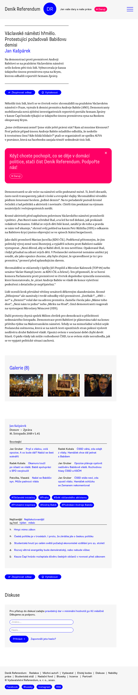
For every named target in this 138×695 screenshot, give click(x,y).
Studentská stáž (24, 676)
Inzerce (73, 676)
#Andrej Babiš (48, 504)
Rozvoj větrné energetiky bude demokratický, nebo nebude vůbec (52, 550)
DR (50, 9)
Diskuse (100, 673)
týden (23, 522)
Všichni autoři (50, 673)
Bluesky (61, 676)
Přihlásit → (19, 639)
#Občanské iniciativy (23, 497)
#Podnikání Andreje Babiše (77, 504)
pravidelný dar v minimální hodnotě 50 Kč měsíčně (74, 611)
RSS (58, 686)
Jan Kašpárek (17, 51)
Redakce (34, 673)
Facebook (12, 686)
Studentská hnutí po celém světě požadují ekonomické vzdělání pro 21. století (59, 543)
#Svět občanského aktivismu (70, 497)
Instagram (44, 686)
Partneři (87, 676)
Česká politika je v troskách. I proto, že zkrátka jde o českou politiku (53, 536)
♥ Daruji (100, 9)
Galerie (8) (19, 368)
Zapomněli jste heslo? (43, 639)
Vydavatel (67, 673)
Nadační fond (45, 676)
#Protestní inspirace (23, 504)
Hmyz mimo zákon (24, 529)
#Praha (44, 497)
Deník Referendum (22, 9)
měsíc (31, 522)
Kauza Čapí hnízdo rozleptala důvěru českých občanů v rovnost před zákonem (59, 556)
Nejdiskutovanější (34, 519)
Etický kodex (84, 673)
